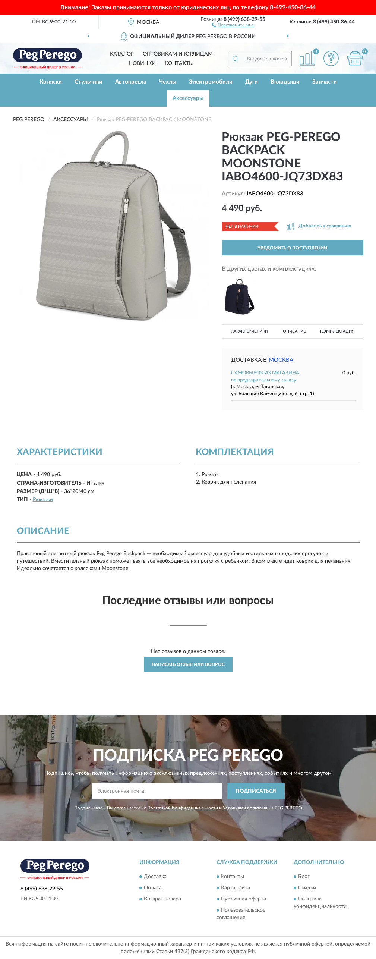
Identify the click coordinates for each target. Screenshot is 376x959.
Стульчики (88, 82)
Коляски (51, 82)
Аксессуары (188, 98)
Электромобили (211, 82)
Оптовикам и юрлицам (178, 54)
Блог (304, 877)
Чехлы (167, 82)
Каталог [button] (122, 54)
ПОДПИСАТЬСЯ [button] (256, 791)
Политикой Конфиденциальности (182, 808)
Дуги (251, 82)
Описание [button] (294, 331)
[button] (233, 24)
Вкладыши (285, 82)
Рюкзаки (43, 499)
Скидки (307, 888)
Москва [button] (281, 360)
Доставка (155, 877)
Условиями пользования (248, 808)
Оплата (153, 888)
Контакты (179, 63)
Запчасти (324, 82)
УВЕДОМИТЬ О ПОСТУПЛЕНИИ (292, 248)
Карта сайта (235, 888)
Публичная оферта (243, 899)
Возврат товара (162, 899)
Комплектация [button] (337, 331)
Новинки (142, 63)
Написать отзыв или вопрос (188, 664)
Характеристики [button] (249, 331)
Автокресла (130, 82)
